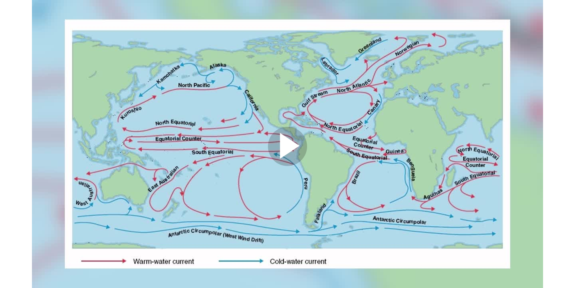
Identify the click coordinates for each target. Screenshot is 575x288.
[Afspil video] (287, 164)
